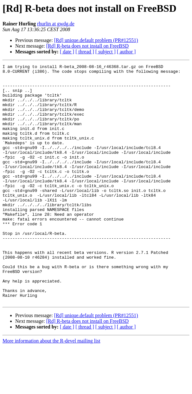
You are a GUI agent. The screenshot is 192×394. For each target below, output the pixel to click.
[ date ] (67, 51)
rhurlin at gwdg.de (55, 23)
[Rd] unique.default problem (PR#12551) (96, 40)
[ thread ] (84, 51)
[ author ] (126, 51)
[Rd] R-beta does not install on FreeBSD (87, 46)
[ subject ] (105, 51)
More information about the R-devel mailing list (51, 388)
